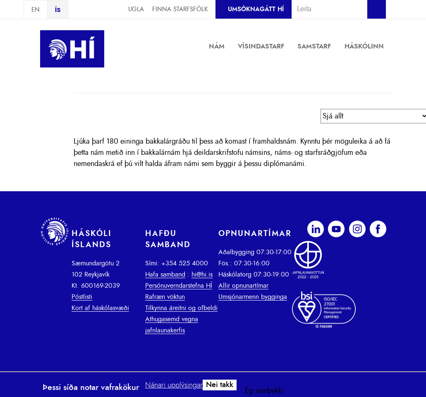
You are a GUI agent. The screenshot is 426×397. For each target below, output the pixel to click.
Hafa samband (165, 274)
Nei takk (219, 385)
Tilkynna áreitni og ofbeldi (181, 308)
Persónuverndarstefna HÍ (178, 285)
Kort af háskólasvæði (100, 308)
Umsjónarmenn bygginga (252, 297)
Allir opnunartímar (243, 285)
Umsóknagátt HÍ (256, 9)
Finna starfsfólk (180, 9)
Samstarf (314, 46)
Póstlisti (82, 297)
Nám (217, 46)
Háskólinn (364, 46)
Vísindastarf (261, 46)
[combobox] (326, 9)
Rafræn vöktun (165, 297)
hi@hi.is (202, 274)
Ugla (136, 9)
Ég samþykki (264, 391)
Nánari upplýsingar (174, 385)
